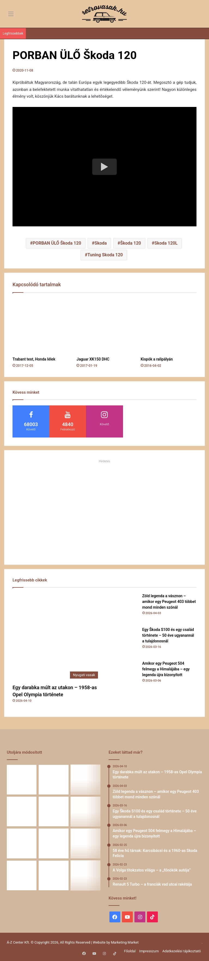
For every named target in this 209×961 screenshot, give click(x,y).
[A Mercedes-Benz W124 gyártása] (21, 875)
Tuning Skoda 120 (105, 254)
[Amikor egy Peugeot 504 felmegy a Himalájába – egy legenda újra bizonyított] (123, 676)
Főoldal (130, 951)
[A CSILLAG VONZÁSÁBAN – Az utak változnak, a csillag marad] (85, 875)
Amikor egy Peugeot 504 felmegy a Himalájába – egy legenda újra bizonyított (166, 669)
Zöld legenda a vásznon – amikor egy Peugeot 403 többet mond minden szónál (169, 601)
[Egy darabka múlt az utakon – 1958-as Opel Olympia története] (57, 637)
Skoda (100, 243)
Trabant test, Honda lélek (34, 359)
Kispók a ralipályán (157, 359)
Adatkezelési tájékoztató (181, 951)
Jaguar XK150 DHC (92, 359)
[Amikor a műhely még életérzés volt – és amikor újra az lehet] (85, 843)
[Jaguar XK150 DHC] (104, 326)
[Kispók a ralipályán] (168, 326)
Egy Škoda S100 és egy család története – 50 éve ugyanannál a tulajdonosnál (168, 635)
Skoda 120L (165, 243)
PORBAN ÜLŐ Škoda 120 (57, 243)
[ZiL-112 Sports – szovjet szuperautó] (53, 875)
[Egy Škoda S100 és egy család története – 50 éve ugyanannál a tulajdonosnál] (123, 642)
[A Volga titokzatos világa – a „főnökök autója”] (85, 811)
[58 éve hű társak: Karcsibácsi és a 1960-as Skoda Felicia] (53, 811)
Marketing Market (125, 942)
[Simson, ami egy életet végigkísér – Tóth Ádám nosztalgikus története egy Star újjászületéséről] (53, 843)
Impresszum (149, 951)
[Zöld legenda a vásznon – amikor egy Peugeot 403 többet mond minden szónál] (123, 608)
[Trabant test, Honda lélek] (40, 326)
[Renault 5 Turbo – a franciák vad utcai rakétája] (21, 843)
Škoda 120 (130, 243)
